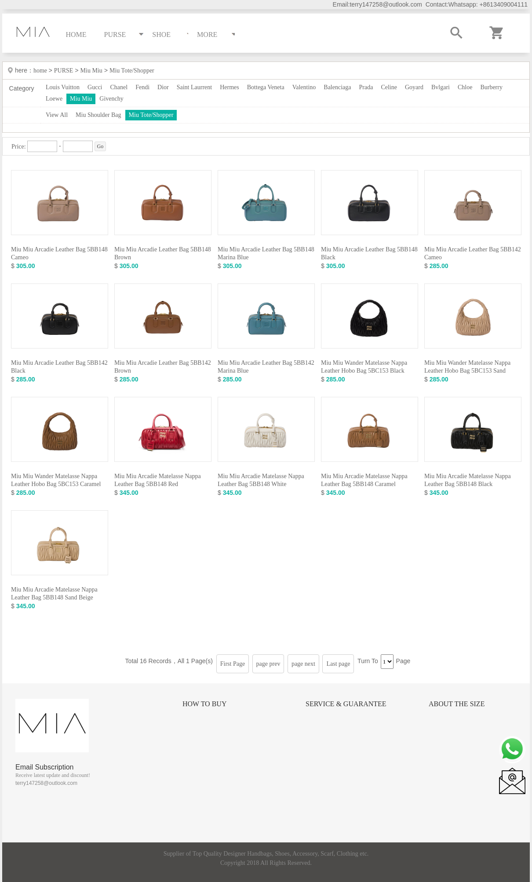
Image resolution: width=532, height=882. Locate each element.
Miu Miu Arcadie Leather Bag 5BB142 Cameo (472, 253)
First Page (232, 664)
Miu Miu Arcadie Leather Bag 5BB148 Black (369, 253)
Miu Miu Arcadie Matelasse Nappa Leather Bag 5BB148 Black (467, 480)
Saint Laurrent (194, 87)
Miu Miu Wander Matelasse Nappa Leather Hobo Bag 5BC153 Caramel (56, 480)
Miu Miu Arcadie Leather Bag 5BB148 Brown (162, 253)
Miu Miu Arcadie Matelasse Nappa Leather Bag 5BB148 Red (157, 480)
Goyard (414, 87)
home (41, 70)
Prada (366, 87)
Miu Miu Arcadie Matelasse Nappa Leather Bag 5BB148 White (261, 480)
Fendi (142, 87)
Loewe (54, 98)
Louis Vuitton (63, 87)
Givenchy (111, 98)
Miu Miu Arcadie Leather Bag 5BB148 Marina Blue (266, 253)
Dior (163, 87)
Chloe (465, 87)
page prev (268, 664)
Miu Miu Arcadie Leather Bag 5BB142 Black (59, 366)
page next (303, 664)
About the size (457, 704)
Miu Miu (91, 70)
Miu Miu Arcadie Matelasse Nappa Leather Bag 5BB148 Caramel (364, 480)
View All (57, 115)
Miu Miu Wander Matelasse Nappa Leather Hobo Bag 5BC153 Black (364, 366)
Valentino (304, 87)
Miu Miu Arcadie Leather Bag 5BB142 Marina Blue (266, 366)
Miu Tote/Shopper (131, 70)
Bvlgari (440, 87)
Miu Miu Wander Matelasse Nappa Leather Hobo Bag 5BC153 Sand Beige (467, 370)
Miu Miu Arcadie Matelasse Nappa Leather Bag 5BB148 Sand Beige (54, 593)
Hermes (229, 87)
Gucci (94, 87)
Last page (338, 664)
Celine (389, 87)
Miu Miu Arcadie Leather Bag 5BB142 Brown (162, 366)
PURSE (63, 70)
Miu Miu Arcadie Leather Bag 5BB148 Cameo (59, 253)
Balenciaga (337, 87)
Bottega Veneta (265, 87)
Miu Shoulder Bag (98, 115)
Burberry (491, 87)
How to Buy (204, 704)
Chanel (119, 87)
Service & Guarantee (346, 704)
